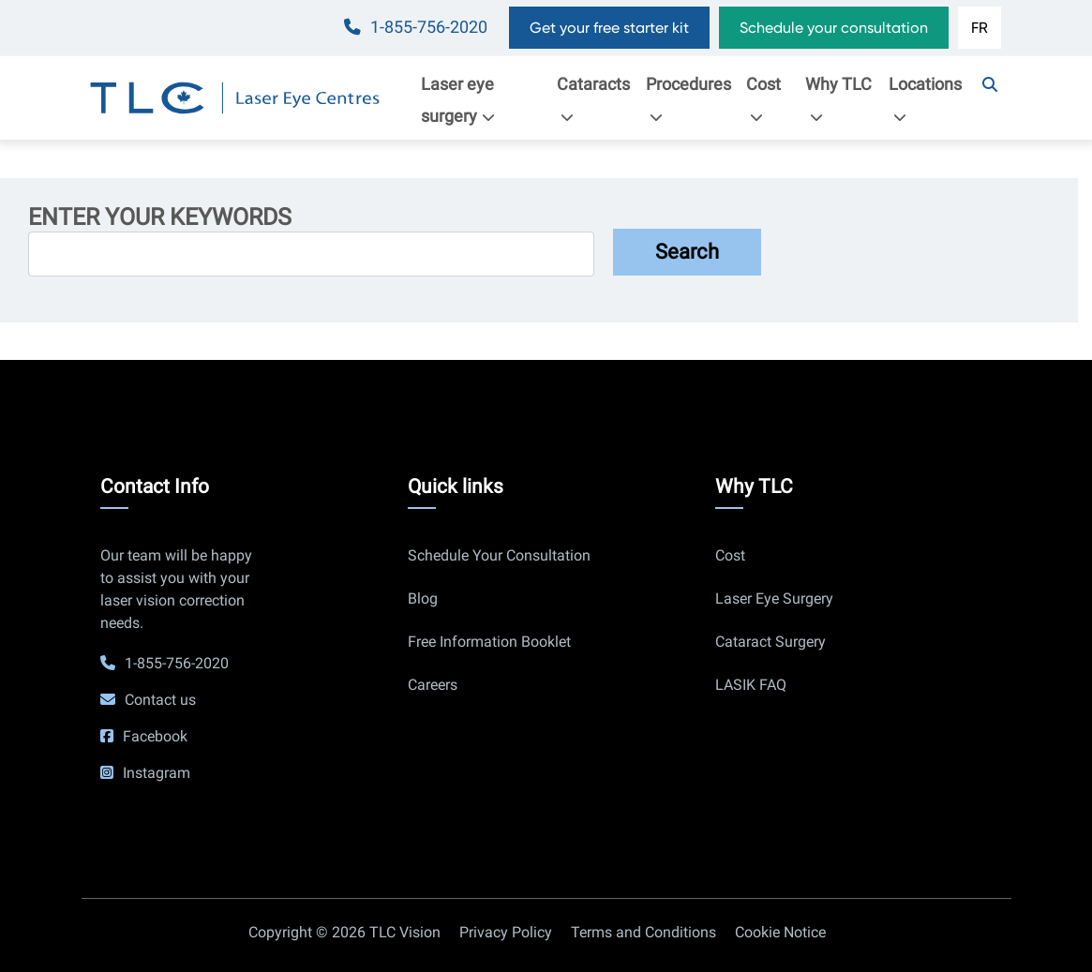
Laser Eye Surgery (774, 598)
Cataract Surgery (770, 641)
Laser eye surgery (462, 100)
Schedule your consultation (834, 28)
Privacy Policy (505, 932)
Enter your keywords (160, 217)
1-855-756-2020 (428, 27)
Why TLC (838, 99)
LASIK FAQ (750, 685)
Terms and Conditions (643, 932)
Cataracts (593, 99)
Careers (432, 685)
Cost (763, 99)
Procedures (688, 99)
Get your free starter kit (609, 28)
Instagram (156, 773)
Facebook (155, 736)
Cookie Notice (780, 932)
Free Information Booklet (489, 641)
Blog (423, 598)
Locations (925, 99)
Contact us (160, 700)
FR (979, 28)
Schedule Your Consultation (499, 555)
